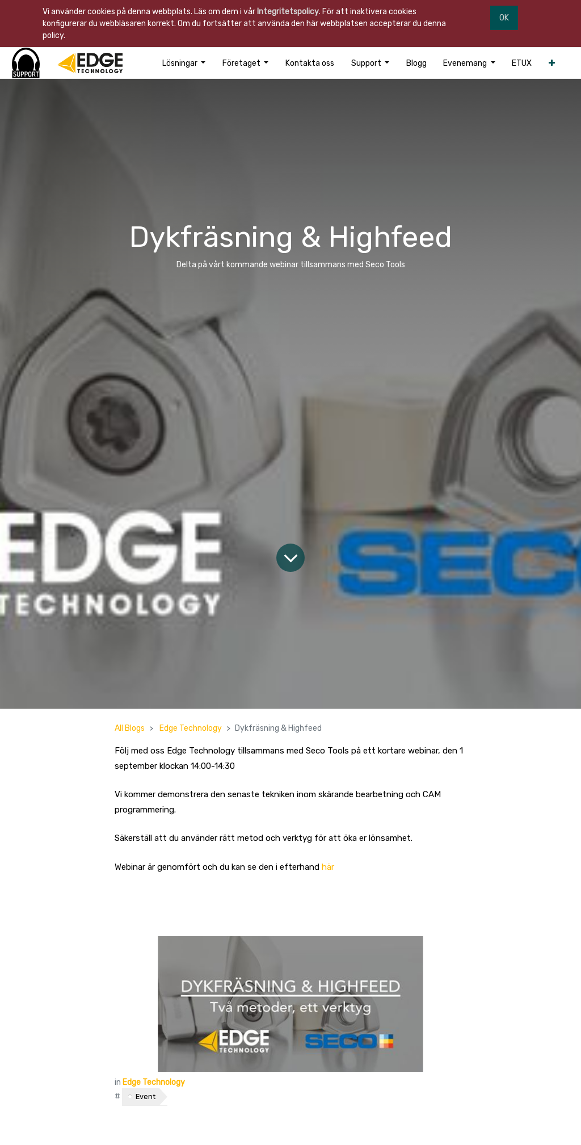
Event (145, 1096)
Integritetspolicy (288, 11)
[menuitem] (310, 63)
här (328, 867)
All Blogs (130, 728)
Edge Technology (190, 728)
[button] (551, 63)
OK (504, 18)
